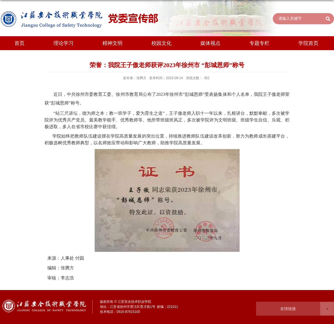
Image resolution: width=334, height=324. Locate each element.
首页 (19, 43)
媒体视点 (210, 43)
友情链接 (288, 308)
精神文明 (112, 43)
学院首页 (308, 43)
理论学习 (63, 43)
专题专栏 (259, 43)
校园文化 (161, 43)
